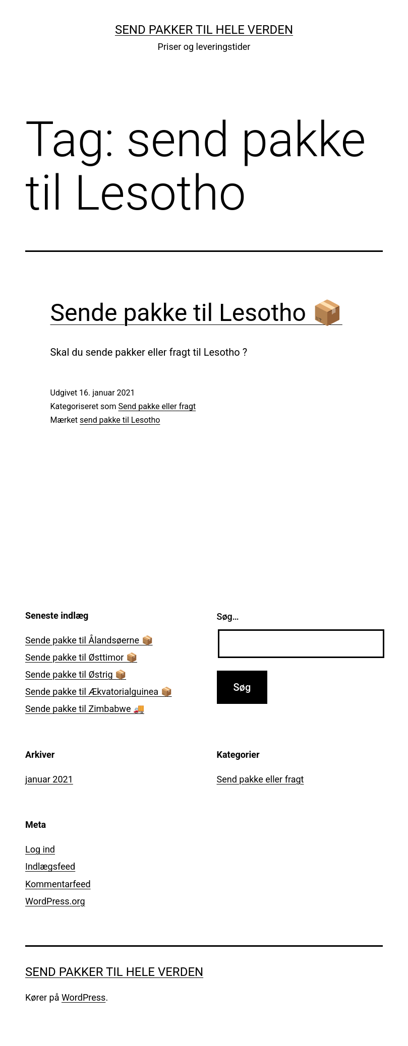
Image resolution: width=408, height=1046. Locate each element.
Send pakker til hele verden (204, 30)
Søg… (228, 616)
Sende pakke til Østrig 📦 (75, 674)
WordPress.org (55, 901)
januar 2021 (49, 779)
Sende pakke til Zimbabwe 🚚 (84, 708)
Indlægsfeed (50, 866)
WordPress (83, 997)
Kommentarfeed (58, 884)
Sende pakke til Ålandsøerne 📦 (89, 640)
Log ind (40, 849)
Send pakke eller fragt (157, 406)
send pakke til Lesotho (120, 420)
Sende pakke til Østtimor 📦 (81, 657)
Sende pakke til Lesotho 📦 (196, 312)
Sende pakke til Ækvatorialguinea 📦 (98, 691)
